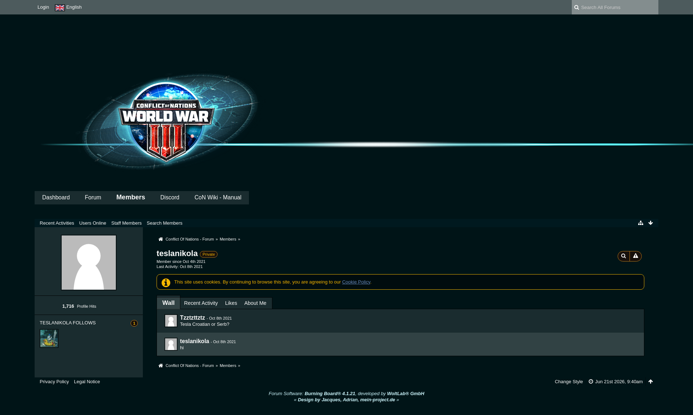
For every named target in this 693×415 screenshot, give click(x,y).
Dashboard (56, 197)
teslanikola (194, 341)
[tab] (168, 303)
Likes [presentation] (231, 303)
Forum (93, 197)
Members (130, 197)
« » (346, 399)
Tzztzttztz (192, 318)
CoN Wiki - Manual (217, 197)
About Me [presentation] (255, 303)
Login (43, 7)
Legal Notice (87, 381)
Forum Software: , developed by (346, 393)
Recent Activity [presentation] (201, 303)
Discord (169, 197)
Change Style (569, 381)
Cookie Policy (356, 282)
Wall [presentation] (168, 302)
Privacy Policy (54, 381)
